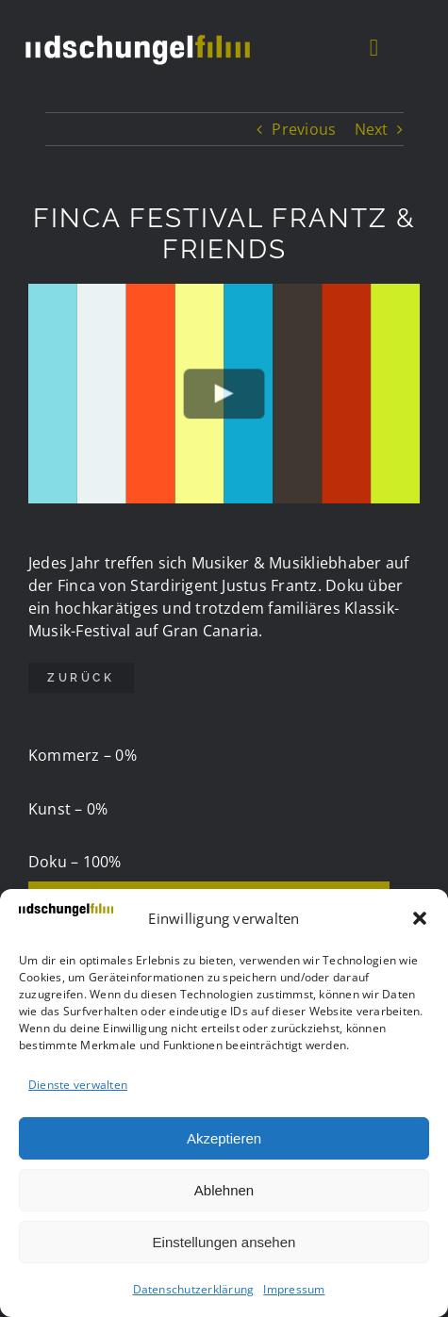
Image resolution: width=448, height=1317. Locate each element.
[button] (419, 918)
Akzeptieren (224, 1138)
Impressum (293, 1289)
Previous (304, 129)
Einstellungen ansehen (224, 1242)
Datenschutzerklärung (194, 1289)
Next (372, 129)
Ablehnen (224, 1190)
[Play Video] (224, 394)
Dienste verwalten (77, 1085)
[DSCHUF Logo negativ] (136, 32)
